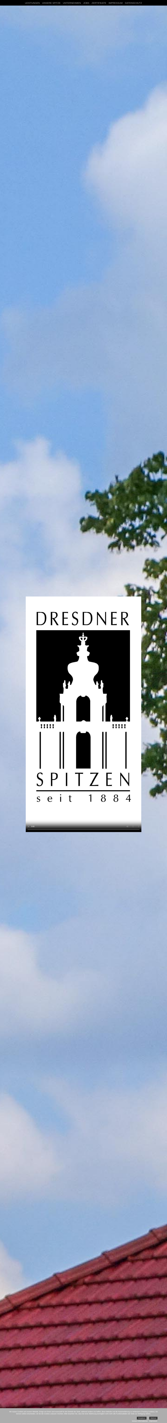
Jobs (86, 3)
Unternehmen (72, 3)
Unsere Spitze (51, 3)
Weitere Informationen (140, 1421)
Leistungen (32, 3)
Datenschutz (133, 3)
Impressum (116, 3)
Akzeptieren (141, 1418)
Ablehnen (153, 1418)
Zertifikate (99, 3)
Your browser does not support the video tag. (83, 714)
